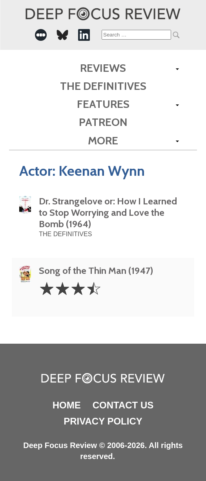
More (103, 140)
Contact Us (123, 405)
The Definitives (103, 86)
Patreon (103, 122)
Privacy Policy (103, 421)
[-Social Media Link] (41, 35)
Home (67, 405)
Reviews (103, 68)
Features (103, 104)
